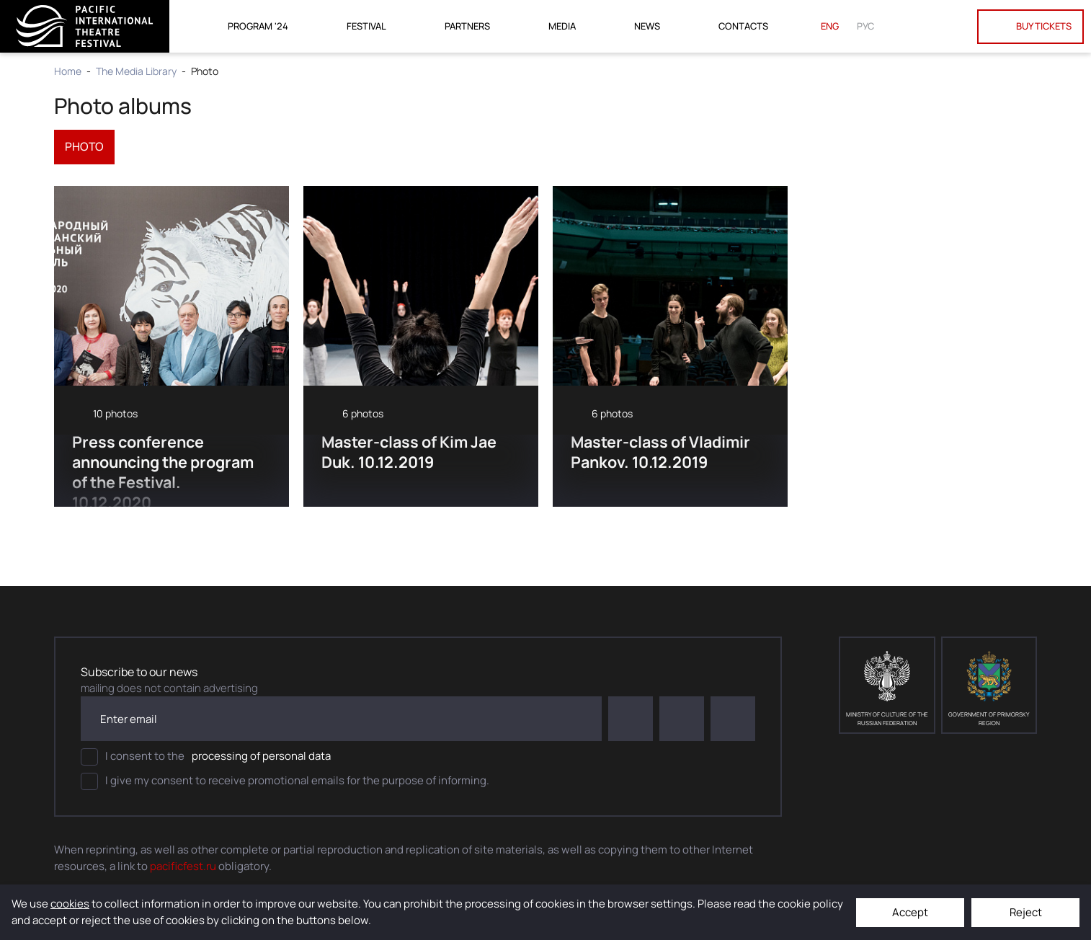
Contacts (743, 25)
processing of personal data (261, 756)
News (647, 25)
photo (84, 147)
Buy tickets (1030, 27)
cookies (69, 903)
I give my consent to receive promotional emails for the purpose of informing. (285, 782)
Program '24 (258, 25)
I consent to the (206, 757)
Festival (366, 25)
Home (67, 71)
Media (562, 25)
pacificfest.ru (183, 866)
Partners (467, 25)
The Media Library (136, 71)
